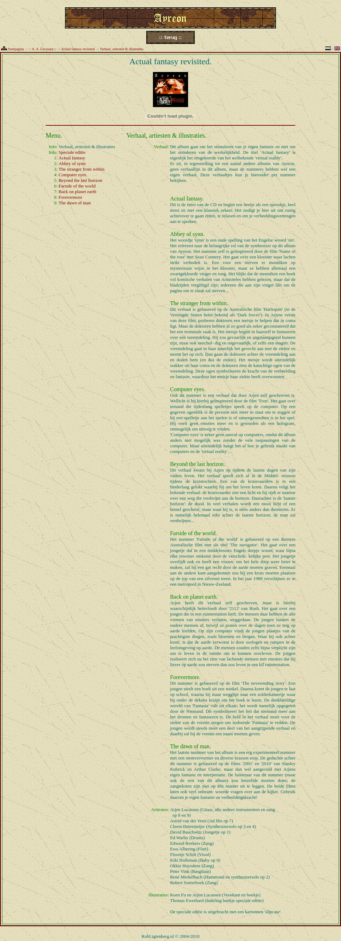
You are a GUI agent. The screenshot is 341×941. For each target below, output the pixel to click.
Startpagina (16, 49)
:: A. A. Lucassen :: (42, 49)
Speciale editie (72, 152)
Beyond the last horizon (80, 180)
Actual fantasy (72, 157)
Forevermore (70, 197)
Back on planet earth (77, 191)
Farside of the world (77, 186)
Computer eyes (72, 174)
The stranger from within (81, 169)
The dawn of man (75, 202)
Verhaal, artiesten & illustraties (121, 49)
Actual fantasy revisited (78, 49)
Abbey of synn (72, 163)
